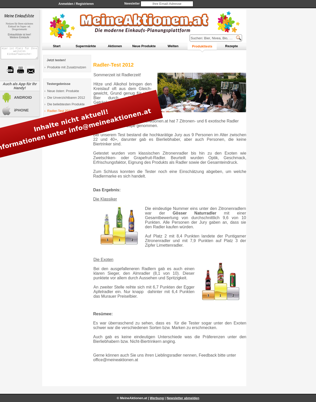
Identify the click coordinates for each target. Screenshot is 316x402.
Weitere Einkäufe (19, 37)
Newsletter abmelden (183, 398)
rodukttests (202, 46)
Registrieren (85, 4)
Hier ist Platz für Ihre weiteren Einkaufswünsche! (19, 54)
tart (56, 46)
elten (173, 46)
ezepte (231, 46)
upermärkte (86, 46)
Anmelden (65, 4)
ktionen (115, 46)
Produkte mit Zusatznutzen (66, 67)
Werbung (157, 398)
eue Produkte (144, 46)
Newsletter (132, 3)
